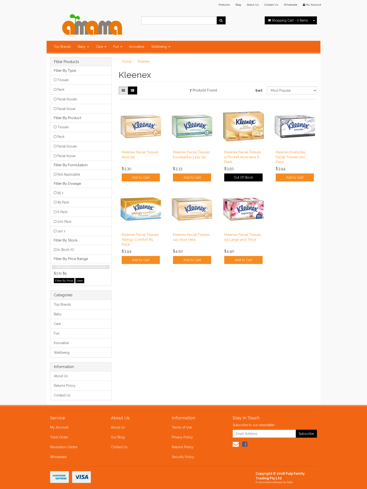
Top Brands (62, 47)
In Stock (65, 250)
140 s (61, 231)
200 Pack (64, 221)
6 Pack (62, 212)
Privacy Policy (182, 437)
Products (224, 4)
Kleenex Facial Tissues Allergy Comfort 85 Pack (140, 240)
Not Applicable (68, 174)
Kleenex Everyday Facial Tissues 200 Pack (290, 157)
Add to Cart (140, 177)
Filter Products (66, 62)
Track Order (59, 437)
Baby (83, 47)
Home (127, 61)
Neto (290, 482)
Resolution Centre (63, 447)
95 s (60, 193)
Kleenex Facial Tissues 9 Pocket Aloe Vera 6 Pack (242, 157)
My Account (59, 427)
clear (80, 280)
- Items (288, 20)
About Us (253, 4)
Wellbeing (160, 47)
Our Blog (118, 437)
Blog (238, 4)
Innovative (136, 47)
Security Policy (183, 457)
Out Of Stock (243, 177)
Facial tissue (66, 109)
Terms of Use (182, 427)
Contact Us (271, 4)
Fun (117, 47)
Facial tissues (67, 99)
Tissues (63, 80)
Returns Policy (65, 385)
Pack (60, 89)
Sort (258, 90)
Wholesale (290, 4)
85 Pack (63, 202)
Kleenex (144, 61)
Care (101, 47)
